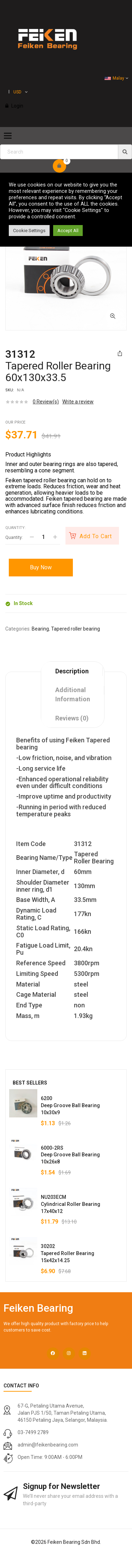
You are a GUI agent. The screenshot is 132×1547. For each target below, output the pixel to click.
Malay (114, 78)
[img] (124, 151)
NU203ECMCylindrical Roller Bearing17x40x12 (70, 1204)
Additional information (72, 694)
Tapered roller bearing (75, 629)
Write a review (78, 401)
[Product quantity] (43, 537)
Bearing (40, 629)
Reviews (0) (72, 718)
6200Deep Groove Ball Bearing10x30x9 (70, 1105)
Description (72, 671)
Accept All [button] (67, 230)
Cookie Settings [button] (29, 230)
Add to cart (96, 536)
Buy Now (41, 567)
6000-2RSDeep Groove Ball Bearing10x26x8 (70, 1155)
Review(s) (46, 401)
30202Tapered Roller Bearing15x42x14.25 (67, 1253)
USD (17, 92)
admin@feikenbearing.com (48, 1445)
